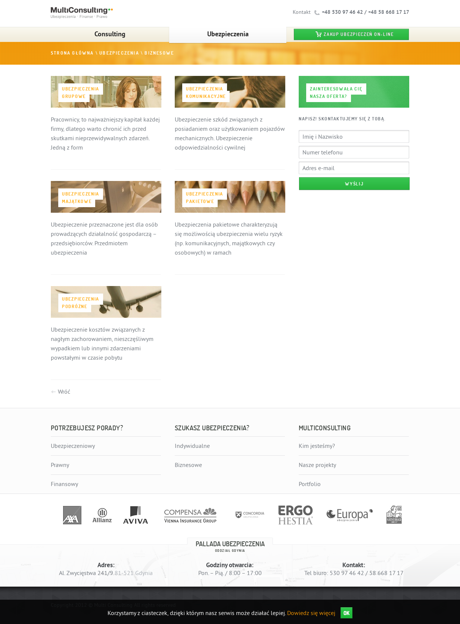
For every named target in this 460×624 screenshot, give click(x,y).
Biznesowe (159, 53)
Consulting (109, 34)
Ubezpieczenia (228, 34)
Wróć (64, 391)
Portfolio (310, 484)
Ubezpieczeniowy (73, 446)
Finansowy (64, 484)
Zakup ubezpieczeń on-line (359, 34)
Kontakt (302, 12)
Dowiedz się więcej (311, 613)
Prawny (60, 465)
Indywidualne (192, 446)
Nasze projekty (317, 465)
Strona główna (72, 53)
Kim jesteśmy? (317, 446)
